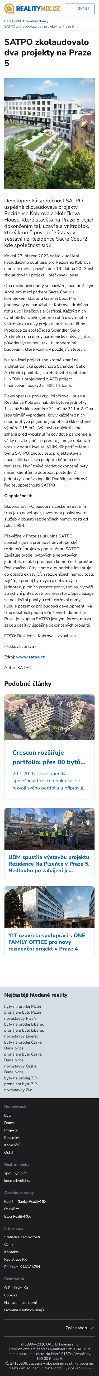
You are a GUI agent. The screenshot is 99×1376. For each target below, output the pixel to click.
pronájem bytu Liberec (24, 1030)
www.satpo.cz (30, 657)
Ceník (8, 1244)
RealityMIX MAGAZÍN (22, 1266)
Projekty (11, 1130)
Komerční (12, 1145)
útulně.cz (11, 1209)
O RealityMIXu (16, 1287)
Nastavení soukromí (20, 1302)
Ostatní (10, 1152)
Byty (8, 1115)
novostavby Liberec (21, 1036)
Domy (9, 1122)
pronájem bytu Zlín (21, 1084)
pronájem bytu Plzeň (22, 1012)
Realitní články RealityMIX (25, 1201)
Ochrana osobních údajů (24, 1310)
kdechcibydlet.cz (17, 1180)
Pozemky (11, 1137)
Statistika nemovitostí (22, 1237)
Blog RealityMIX (17, 1216)
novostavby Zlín (18, 1090)
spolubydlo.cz (15, 1173)
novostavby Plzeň (20, 1018)
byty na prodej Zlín (21, 1078)
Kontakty (11, 1252)
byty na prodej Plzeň (22, 1006)
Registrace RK (15, 1259)
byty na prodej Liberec (24, 1024)
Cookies (10, 1295)
